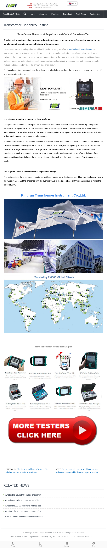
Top (93, 544)
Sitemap (80, 533)
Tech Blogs (81, 14)
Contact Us (94, 14)
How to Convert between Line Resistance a (23, 517)
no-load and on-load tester (80, 49)
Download (67, 14)
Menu (67, 544)
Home (32, 14)
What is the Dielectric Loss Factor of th (22, 500)
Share (13, 544)
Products (55, 14)
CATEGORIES (11, 14)
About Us (43, 14)
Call (40, 544)
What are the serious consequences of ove (23, 511)
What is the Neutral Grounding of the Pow (23, 495)
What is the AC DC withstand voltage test (23, 506)
